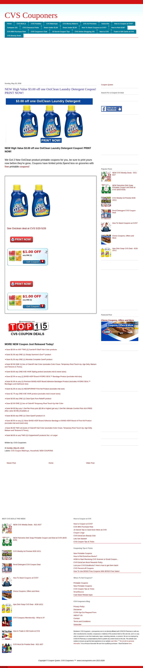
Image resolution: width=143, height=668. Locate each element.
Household (34, 451)
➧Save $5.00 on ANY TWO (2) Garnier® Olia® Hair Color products (31, 350)
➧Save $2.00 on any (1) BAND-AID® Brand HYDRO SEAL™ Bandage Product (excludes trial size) (43, 376)
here (130, 643)
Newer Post (11, 463)
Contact (77, 618)
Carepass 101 (12, 28)
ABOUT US (78, 615)
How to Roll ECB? (118, 28)
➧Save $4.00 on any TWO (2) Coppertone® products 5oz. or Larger (31, 435)
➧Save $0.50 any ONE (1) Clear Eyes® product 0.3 (25, 416)
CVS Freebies (36, 24)
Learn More (114, 641)
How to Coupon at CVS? (123, 24)
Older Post (90, 463)
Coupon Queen (107, 85)
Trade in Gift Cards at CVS (124, 32)
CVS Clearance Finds (31, 28)
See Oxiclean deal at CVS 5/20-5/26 (26, 228)
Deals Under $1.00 (51, 28)
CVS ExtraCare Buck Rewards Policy (88, 562)
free (7, 166)
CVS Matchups (52, 24)
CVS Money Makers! (70, 24)
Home (9, 24)
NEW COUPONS (46, 451)
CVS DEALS (21, 24)
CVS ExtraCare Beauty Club (85, 536)
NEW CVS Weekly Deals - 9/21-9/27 (27, 525)
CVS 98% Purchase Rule (16, 32)
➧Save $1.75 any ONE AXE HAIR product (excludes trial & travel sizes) (32, 394)
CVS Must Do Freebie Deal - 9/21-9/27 (28, 644)
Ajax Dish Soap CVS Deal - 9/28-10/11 (28, 604)
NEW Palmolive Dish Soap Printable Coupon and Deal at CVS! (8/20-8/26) (123, 187)
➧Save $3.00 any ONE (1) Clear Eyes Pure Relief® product (28, 399)
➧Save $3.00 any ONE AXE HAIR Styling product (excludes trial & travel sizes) (35, 372)
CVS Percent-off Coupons (84, 568)
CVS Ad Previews (89, 24)
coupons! (24, 166)
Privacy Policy (79, 607)
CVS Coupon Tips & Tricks (84, 542)
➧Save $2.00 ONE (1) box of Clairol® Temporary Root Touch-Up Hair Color (34, 403)
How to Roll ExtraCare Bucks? (85, 556)
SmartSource (79, 592)
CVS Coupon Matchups (20, 451)
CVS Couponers (31, 15)
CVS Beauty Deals (14, 36)
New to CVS (104, 32)
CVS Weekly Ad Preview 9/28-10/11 (27, 551)
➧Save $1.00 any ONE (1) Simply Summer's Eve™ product (28, 355)
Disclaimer (78, 609)
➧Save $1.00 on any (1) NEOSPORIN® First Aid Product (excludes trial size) (35, 389)
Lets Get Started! (80, 539)
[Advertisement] (71, 60)
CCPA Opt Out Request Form (85, 612)
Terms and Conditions (82, 621)
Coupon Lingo (79, 533)
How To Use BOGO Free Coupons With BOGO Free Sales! (97, 571)
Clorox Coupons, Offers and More (117, 320)
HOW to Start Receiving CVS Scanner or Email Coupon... (96, 559)
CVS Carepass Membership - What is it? (29, 618)
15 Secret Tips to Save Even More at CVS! (90, 530)
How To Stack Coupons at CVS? (94, 28)
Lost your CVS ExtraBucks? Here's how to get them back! (96, 565)
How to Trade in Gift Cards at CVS (26, 631)
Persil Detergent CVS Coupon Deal (26, 564)
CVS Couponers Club (39, 32)
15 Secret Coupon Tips (61, 32)
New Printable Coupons (83, 553)
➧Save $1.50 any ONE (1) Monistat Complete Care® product (28, 359)
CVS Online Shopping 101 (85, 32)
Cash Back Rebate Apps (83, 595)
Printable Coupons (81, 583)
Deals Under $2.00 (70, 28)
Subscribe (105, 24)
